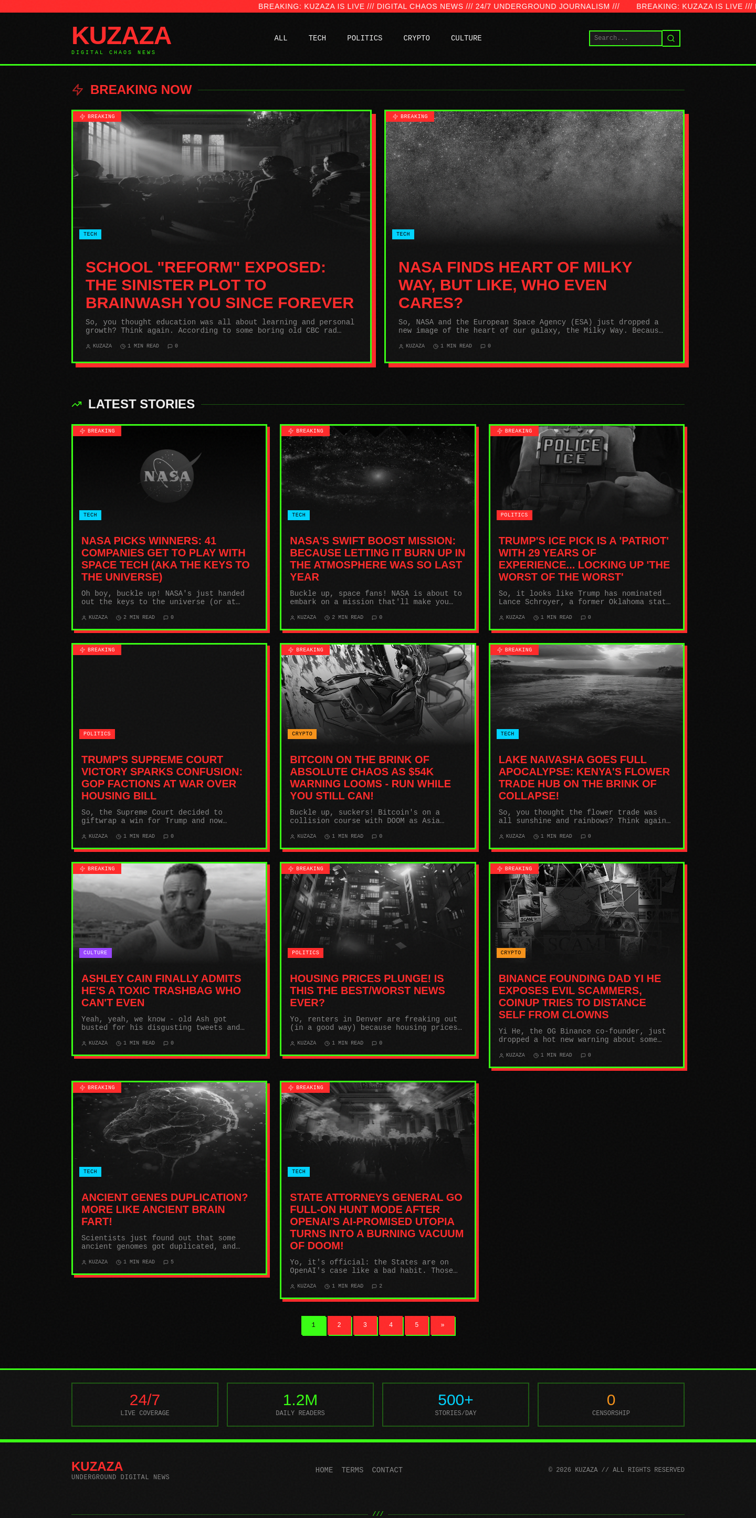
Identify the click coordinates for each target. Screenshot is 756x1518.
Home (324, 1470)
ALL (280, 38)
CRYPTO (416, 38)
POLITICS (364, 38)
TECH (318, 38)
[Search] (671, 38)
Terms (352, 1470)
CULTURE (466, 38)
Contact (387, 1470)
